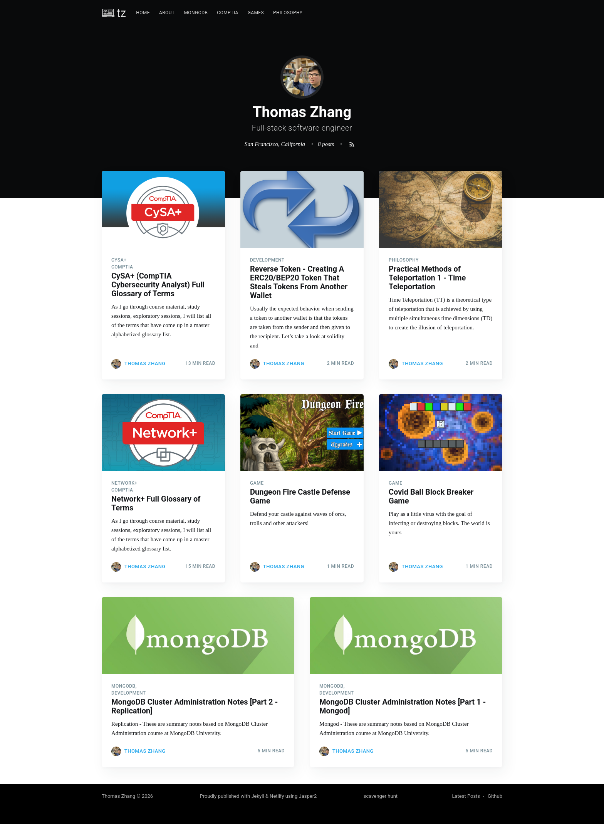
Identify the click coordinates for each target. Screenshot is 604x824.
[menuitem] (142, 12)
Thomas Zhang (145, 363)
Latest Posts (466, 796)
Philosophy (287, 12)
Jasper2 (308, 796)
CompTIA (227, 12)
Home (143, 12)
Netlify (277, 796)
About (167, 12)
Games (256, 12)
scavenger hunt (381, 796)
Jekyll (257, 796)
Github (495, 796)
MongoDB (196, 12)
